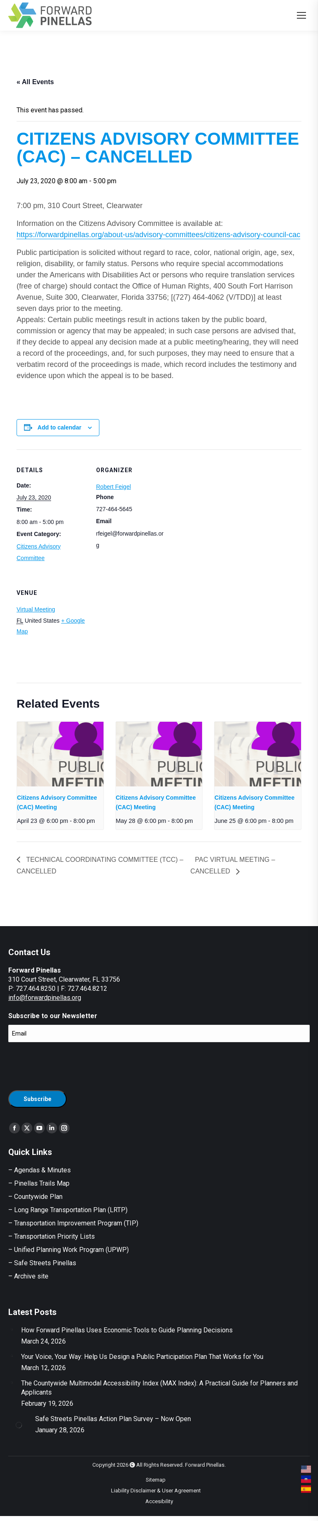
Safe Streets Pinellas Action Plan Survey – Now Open (113, 1419)
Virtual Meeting (36, 609)
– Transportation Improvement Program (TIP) (73, 1223)
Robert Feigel (113, 486)
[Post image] (11, 1329)
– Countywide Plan (35, 1197)
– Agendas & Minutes (39, 1170)
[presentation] (60, 754)
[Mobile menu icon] (301, 15)
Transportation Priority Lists (54, 1236)
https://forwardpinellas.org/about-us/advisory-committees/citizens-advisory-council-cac (158, 234)
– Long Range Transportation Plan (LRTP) (68, 1210)
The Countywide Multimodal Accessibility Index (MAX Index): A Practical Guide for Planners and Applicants (159, 1387)
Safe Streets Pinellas (44, 1263)
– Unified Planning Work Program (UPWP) (68, 1250)
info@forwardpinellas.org (44, 998)
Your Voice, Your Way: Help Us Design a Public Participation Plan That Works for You (142, 1357)
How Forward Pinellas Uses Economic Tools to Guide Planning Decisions (127, 1330)
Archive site (31, 1276)
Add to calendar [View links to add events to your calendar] (60, 427)
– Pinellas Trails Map (39, 1183)
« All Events (35, 81)
